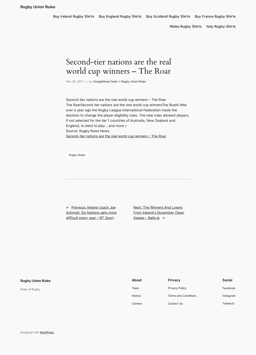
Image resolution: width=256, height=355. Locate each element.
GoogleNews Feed (105, 81)
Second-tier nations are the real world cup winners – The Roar (116, 136)
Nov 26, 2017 (75, 81)
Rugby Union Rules (37, 6)
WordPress (47, 332)
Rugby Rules (77, 155)
